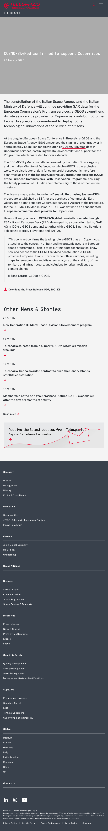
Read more (9, 414)
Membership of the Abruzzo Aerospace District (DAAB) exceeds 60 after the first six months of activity (48, 398)
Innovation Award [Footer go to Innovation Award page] (12, 525)
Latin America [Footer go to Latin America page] (11, 757)
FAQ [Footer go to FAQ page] (5, 708)
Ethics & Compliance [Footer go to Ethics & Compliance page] (14, 495)
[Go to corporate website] (16, 5)
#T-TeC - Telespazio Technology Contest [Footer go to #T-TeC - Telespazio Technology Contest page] (24, 520)
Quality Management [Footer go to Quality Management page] (14, 663)
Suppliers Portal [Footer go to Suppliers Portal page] (12, 703)
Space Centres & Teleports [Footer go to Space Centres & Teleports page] (17, 604)
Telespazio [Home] (12, 13)
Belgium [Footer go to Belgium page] (7, 737)
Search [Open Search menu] (94, 5)
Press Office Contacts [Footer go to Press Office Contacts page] (15, 634)
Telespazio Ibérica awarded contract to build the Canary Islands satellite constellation (46, 373)
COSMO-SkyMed (74, 146)
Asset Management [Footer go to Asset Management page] (14, 673)
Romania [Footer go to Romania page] (8, 762)
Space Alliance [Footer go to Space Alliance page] (11, 566)
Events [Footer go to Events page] (7, 639)
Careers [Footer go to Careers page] (7, 536)
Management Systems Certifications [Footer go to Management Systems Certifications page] (23, 678)
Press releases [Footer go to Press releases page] (11, 624)
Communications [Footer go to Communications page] (12, 594)
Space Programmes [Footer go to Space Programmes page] (13, 599)
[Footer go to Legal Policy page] (71, 823)
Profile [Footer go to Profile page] (7, 480)
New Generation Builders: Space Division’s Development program (47, 325)
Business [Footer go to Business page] (8, 581)
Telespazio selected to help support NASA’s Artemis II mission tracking (45, 348)
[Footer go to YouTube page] (24, 800)
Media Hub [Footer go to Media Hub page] (9, 615)
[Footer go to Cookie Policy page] (29, 823)
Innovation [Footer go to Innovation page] (9, 506)
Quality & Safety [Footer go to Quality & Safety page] (12, 655)
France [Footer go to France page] (7, 742)
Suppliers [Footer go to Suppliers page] (8, 689)
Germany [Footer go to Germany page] (8, 747)
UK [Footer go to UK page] (5, 772)
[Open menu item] (101, 5)
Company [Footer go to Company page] (8, 472)
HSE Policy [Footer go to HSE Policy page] (9, 549)
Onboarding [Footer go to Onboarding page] (9, 554)
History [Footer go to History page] (7, 490)
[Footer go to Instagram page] (15, 800)
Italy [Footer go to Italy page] (5, 752)
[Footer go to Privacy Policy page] (10, 823)
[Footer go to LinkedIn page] (6, 800)
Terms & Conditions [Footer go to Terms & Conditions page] (13, 713)
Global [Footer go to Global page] (7, 729)
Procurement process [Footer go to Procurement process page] (15, 698)
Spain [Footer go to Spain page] (6, 767)
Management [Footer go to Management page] (10, 485)
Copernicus (11, 151)
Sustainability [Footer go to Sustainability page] (11, 515)
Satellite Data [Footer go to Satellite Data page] (11, 589)
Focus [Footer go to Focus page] (6, 643)
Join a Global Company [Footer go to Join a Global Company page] (15, 545)
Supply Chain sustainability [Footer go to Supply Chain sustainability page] (18, 717)
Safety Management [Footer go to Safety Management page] (14, 668)
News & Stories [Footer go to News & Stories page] (11, 629)
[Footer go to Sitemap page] (86, 823)
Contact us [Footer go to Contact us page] (9, 783)
